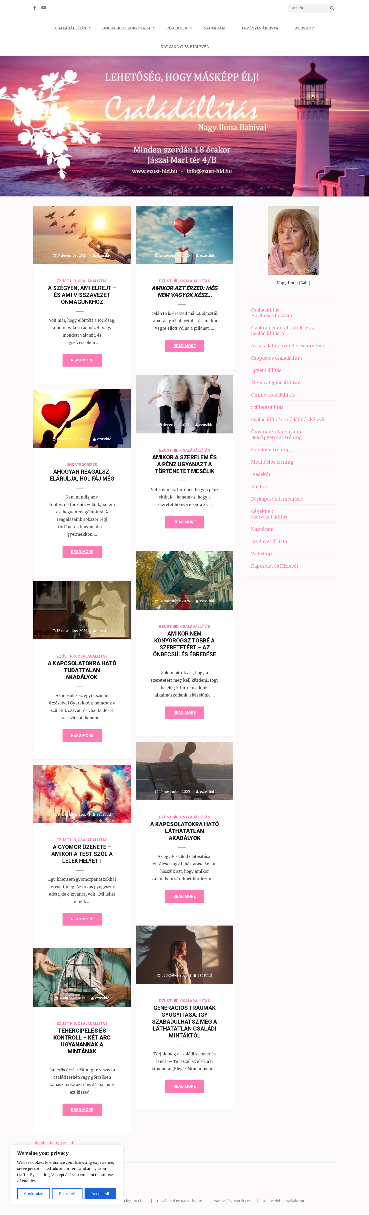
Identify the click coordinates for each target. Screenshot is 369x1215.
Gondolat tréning (270, 450)
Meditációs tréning (272, 462)
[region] (66, 1175)
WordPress (243, 1201)
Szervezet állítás (269, 517)
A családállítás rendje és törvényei (289, 346)
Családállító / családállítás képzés (288, 419)
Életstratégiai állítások (276, 383)
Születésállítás (267, 407)
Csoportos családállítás (277, 358)
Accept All (100, 1193)
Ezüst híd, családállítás (82, 281)
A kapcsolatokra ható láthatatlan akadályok (184, 831)
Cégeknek (176, 28)
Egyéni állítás (266, 370)
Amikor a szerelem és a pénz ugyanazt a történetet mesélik (184, 464)
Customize (33, 1193)
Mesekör (261, 474)
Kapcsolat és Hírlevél (184, 46)
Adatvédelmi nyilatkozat (283, 1201)
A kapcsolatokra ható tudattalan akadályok (82, 670)
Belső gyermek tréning (276, 437)
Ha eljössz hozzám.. (272, 315)
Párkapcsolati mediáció (277, 499)
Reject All (67, 1193)
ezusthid (104, 255)
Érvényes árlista (260, 28)
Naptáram (214, 28)
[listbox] (184, 126)
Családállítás (70, 28)
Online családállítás (273, 395)
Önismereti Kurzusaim (126, 28)
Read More (82, 360)
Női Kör (259, 487)
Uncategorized (82, 465)
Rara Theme (191, 1201)
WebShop (304, 28)
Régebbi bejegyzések (53, 1142)
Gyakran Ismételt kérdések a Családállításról (283, 330)
